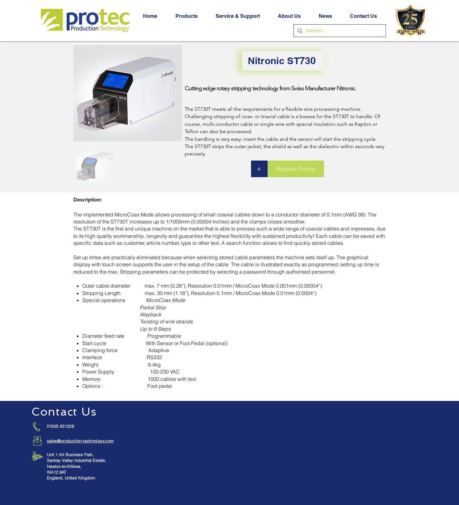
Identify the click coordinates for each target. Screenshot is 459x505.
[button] (187, 16)
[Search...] (339, 31)
